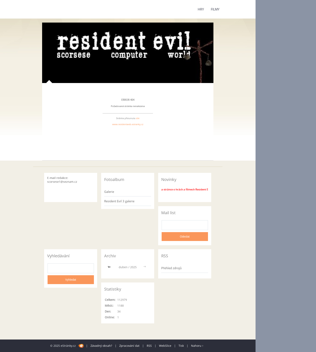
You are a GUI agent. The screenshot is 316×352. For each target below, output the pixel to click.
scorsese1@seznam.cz (62, 182)
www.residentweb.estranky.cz (127, 124)
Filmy (215, 9)
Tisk (181, 346)
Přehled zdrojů (171, 268)
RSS (149, 346)
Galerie (109, 192)
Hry (201, 9)
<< (109, 267)
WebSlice (165, 346)
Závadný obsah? (101, 346)
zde (137, 118)
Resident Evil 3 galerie (119, 201)
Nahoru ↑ (197, 346)
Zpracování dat (129, 346)
